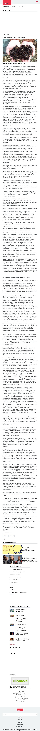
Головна (4, 6)
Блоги (8, 6)
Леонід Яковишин (7, 532)
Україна (5, 535)
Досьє (20, 717)
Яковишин (12, 535)
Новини (19, 720)
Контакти (20, 724)
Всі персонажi (12, 644)
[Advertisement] (21, 22)
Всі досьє (11, 594)
